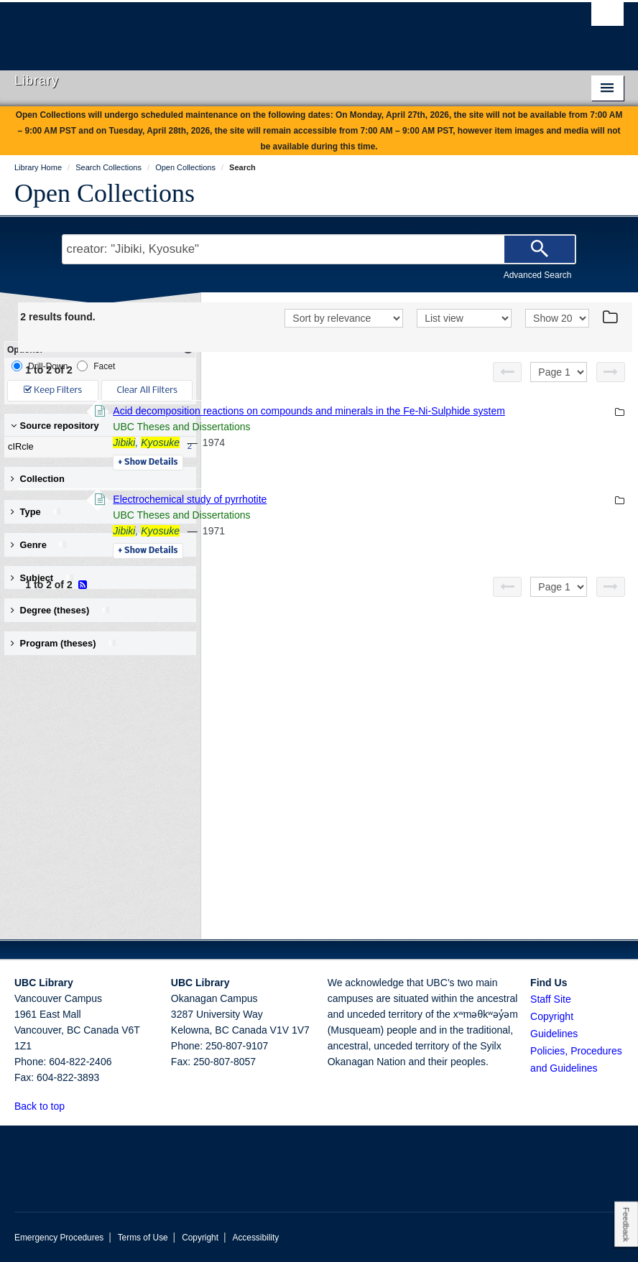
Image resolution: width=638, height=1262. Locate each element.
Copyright (200, 1238)
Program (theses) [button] (64, 643)
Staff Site (550, 999)
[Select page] (558, 391)
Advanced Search (538, 275)
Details (344, 497)
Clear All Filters (147, 390)
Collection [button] (38, 478)
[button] (73, 1105)
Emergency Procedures (58, 1238)
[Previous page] (507, 391)
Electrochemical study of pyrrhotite (386, 533)
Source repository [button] (55, 425)
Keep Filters (53, 390)
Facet (96, 366)
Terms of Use (143, 1238)
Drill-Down (39, 366)
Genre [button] (39, 544)
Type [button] (36, 511)
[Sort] (344, 338)
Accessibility (255, 1238)
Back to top (46, 1106)
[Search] (539, 249)
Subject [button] (43, 577)
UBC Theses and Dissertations (378, 461)
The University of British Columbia (273, 29)
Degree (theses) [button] (61, 610)
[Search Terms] (319, 249)
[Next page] (610, 391)
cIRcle (97, 446)
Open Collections (104, 193)
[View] (464, 338)
